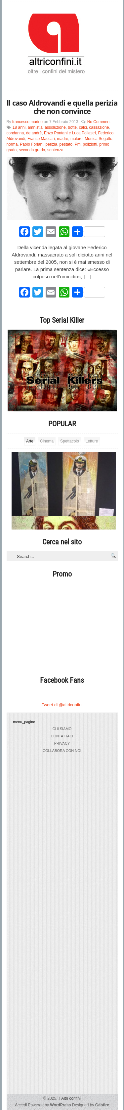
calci (83, 127)
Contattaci (62, 736)
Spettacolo (69, 441)
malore (76, 138)
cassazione (99, 127)
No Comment (99, 121)
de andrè (34, 133)
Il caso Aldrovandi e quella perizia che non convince (62, 107)
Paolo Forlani (31, 144)
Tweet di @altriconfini (62, 704)
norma (12, 144)
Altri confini (70, 1098)
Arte (29, 441)
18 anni (19, 127)
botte (72, 127)
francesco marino (27, 121)
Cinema (47, 441)
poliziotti (90, 144)
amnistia (35, 127)
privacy (62, 743)
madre (62, 138)
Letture (92, 441)
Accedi (21, 1105)
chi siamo (62, 729)
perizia (51, 144)
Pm (78, 144)
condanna (15, 133)
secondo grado (32, 150)
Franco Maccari (41, 138)
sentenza (55, 150)
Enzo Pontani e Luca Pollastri (70, 133)
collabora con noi (62, 751)
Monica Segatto (98, 138)
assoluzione (55, 127)
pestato (66, 144)
